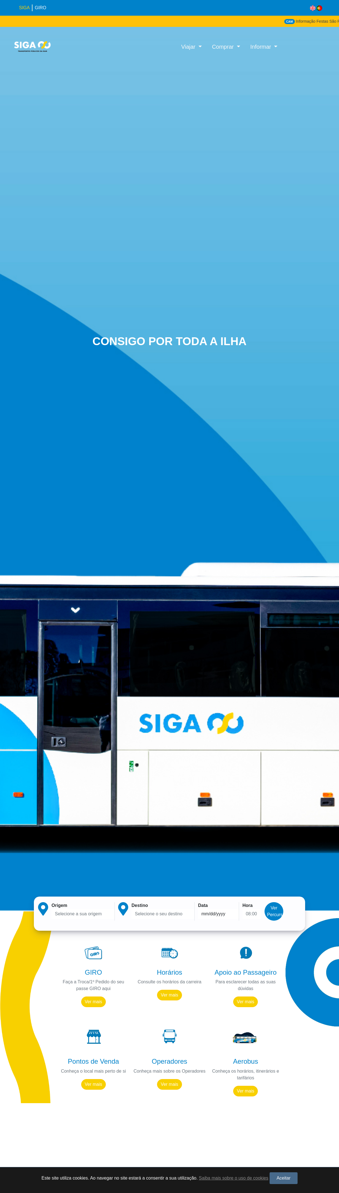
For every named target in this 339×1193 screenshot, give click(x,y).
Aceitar (284, 1178)
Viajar (189, 47)
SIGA (24, 7)
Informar (261, 47)
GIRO (40, 7)
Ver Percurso (275, 911)
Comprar (223, 47)
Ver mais (93, 1001)
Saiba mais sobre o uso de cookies (233, 1178)
